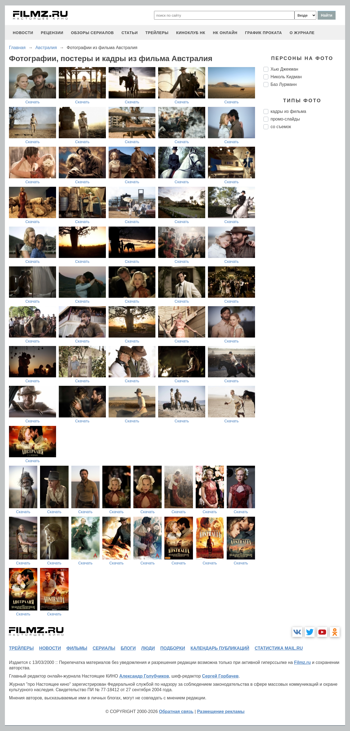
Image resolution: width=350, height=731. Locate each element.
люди (148, 648)
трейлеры (156, 33)
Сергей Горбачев (220, 676)
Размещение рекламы (221, 711)
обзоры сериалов (92, 33)
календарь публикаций (220, 648)
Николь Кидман (286, 76)
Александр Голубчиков (144, 676)
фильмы (76, 648)
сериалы (104, 648)
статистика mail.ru (279, 648)
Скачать (32, 102)
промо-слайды (285, 119)
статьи (129, 33)
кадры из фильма (288, 111)
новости (23, 33)
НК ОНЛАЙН (225, 33)
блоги (128, 648)
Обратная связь (176, 711)
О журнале (302, 33)
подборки (172, 648)
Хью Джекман (284, 69)
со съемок (281, 126)
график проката (263, 33)
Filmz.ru (302, 662)
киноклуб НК (190, 33)
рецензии (52, 33)
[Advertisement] (304, 224)
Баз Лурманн (284, 84)
